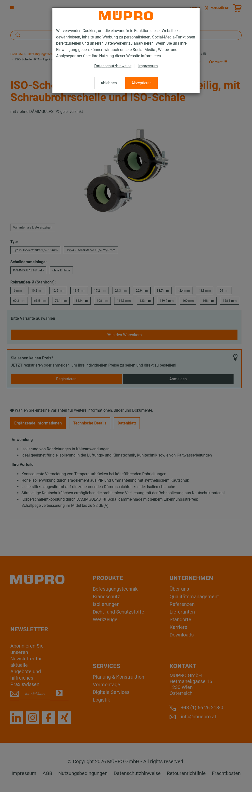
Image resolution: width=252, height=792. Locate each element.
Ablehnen (109, 83)
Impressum (148, 66)
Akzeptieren (141, 83)
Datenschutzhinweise (112, 66)
